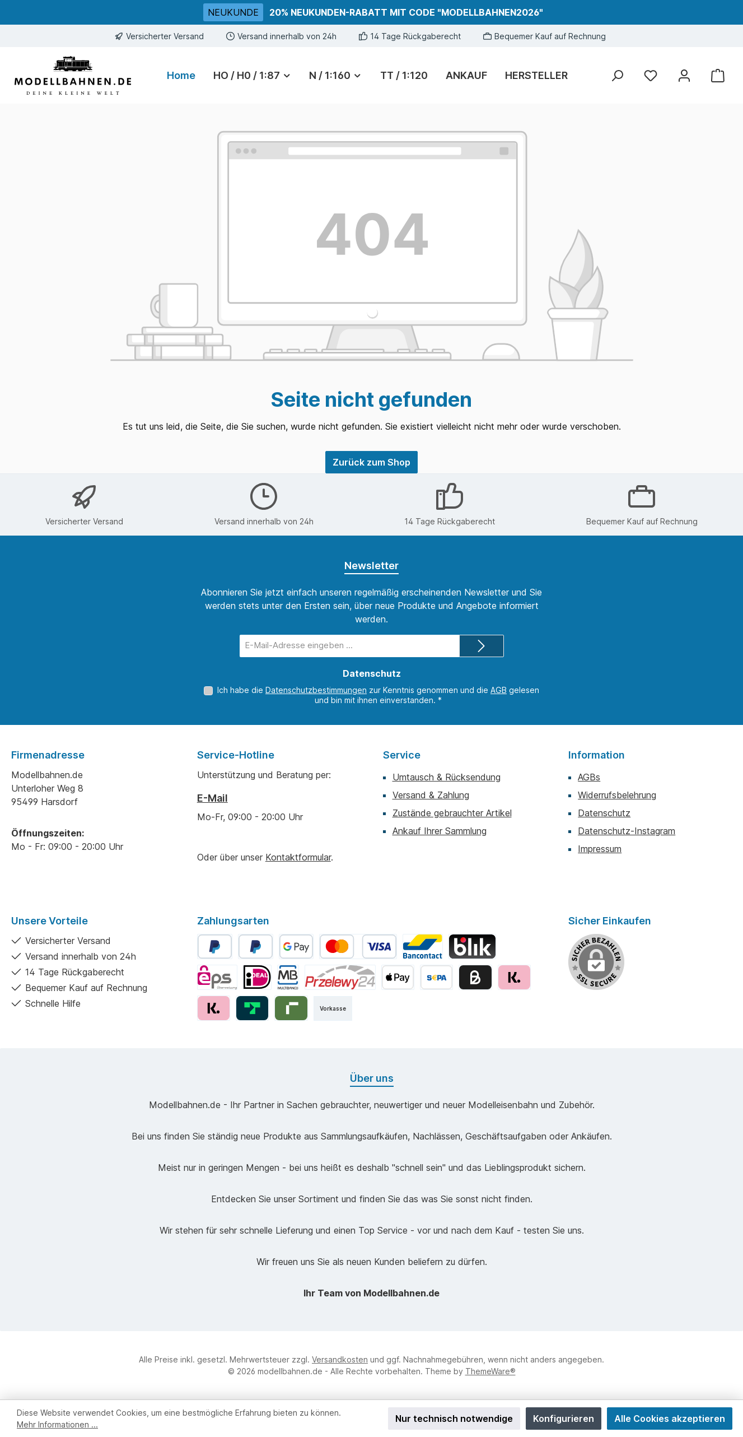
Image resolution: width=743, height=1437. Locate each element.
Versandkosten (340, 1359)
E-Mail (212, 798)
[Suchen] (617, 75)
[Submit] (481, 646)
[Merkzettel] (651, 75)
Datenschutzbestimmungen (316, 690)
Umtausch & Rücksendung (446, 777)
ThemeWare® (490, 1371)
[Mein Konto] (684, 75)
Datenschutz (604, 813)
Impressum (599, 848)
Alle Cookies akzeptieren (669, 1418)
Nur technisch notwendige (454, 1418)
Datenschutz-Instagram (626, 830)
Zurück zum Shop (371, 462)
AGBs (589, 777)
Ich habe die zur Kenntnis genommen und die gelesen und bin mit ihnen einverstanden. (378, 695)
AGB (498, 690)
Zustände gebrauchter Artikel (452, 813)
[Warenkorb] (718, 75)
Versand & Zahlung (430, 795)
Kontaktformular (298, 857)
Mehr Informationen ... (57, 1424)
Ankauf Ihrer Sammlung (439, 830)
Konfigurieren (563, 1418)
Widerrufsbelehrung (617, 795)
